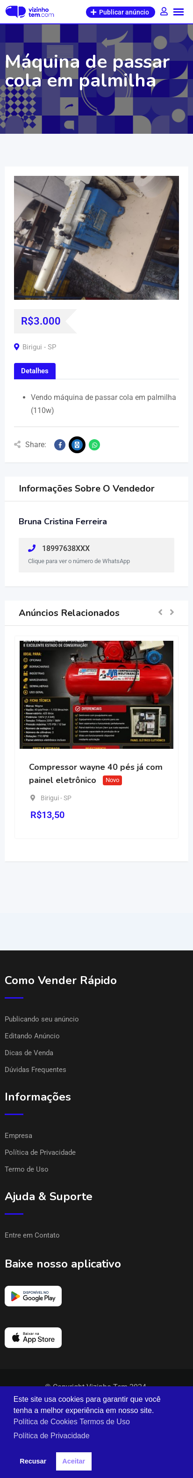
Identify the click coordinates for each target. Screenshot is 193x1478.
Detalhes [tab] (35, 371)
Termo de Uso (27, 1169)
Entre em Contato (32, 1235)
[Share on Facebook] (59, 444)
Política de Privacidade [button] (52, 1436)
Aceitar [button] (73, 1461)
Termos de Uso (104, 1422)
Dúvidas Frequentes (35, 1069)
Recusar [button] (33, 1461)
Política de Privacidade (40, 1152)
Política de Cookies (46, 1422)
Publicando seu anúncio (42, 1019)
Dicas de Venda (29, 1053)
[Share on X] (77, 444)
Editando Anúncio (32, 1036)
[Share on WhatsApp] (94, 444)
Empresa (18, 1135)
